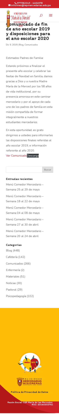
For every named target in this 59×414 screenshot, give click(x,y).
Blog (21, 44)
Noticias (11, 283)
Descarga (33, 156)
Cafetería (11, 257)
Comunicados (31, 44)
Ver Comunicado (16, 156)
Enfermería (13, 270)
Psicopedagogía (16, 296)
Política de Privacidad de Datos (29, 392)
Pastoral (11, 290)
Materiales (12, 276)
